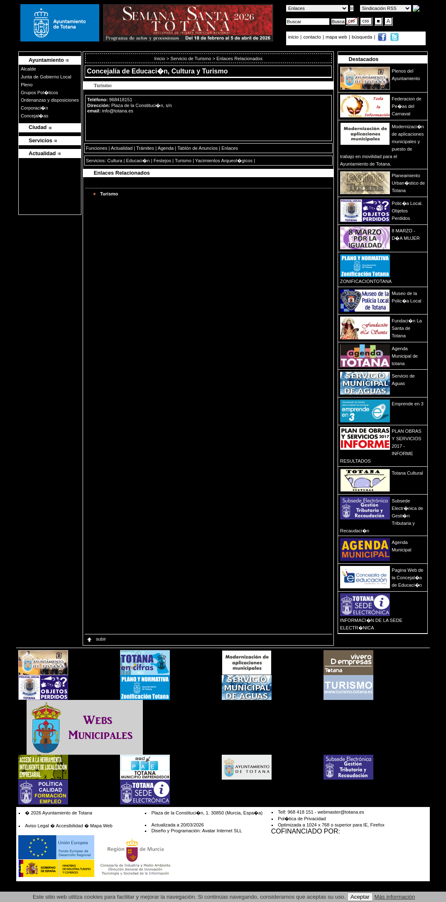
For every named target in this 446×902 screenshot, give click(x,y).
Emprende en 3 (408, 403)
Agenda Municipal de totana (405, 356)
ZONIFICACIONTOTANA (366, 281)
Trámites (145, 148)
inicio (294, 36)
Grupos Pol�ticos (39, 92)
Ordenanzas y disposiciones (50, 100)
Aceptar (360, 897)
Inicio (160, 58)
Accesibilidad (69, 825)
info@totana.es (117, 110)
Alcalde (28, 68)
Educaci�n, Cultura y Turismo (180, 71)
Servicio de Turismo (190, 58)
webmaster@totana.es (341, 811)
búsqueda (362, 36)
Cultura (114, 160)
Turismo (183, 160)
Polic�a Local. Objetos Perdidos (407, 211)
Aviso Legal (37, 825)
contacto (312, 36)
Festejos (162, 160)
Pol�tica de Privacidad (302, 818)
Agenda (166, 148)
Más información (395, 897)
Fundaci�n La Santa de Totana (407, 328)
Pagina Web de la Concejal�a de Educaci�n (407, 578)
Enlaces (229, 148)
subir (96, 638)
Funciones (97, 148)
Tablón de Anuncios (197, 148)
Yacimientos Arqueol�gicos (223, 160)
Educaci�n (138, 160)
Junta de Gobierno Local (46, 76)
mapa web (337, 36)
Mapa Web (101, 825)
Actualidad (121, 148)
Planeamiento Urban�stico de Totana (408, 183)
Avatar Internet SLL (222, 830)
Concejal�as (34, 115)
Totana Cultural (407, 473)
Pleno (27, 84)
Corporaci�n (34, 107)
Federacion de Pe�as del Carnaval (406, 106)
